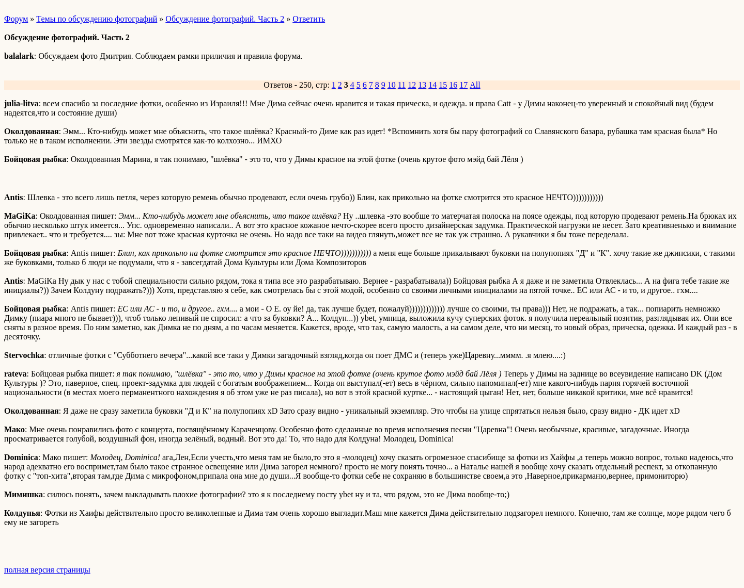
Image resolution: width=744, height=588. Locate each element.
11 (402, 84)
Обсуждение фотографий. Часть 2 (224, 18)
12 (412, 84)
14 (432, 84)
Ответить (308, 18)
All (475, 84)
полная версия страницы (47, 569)
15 (443, 84)
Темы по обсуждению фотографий (96, 18)
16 (453, 84)
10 (392, 84)
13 (422, 84)
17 (463, 84)
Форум (16, 18)
